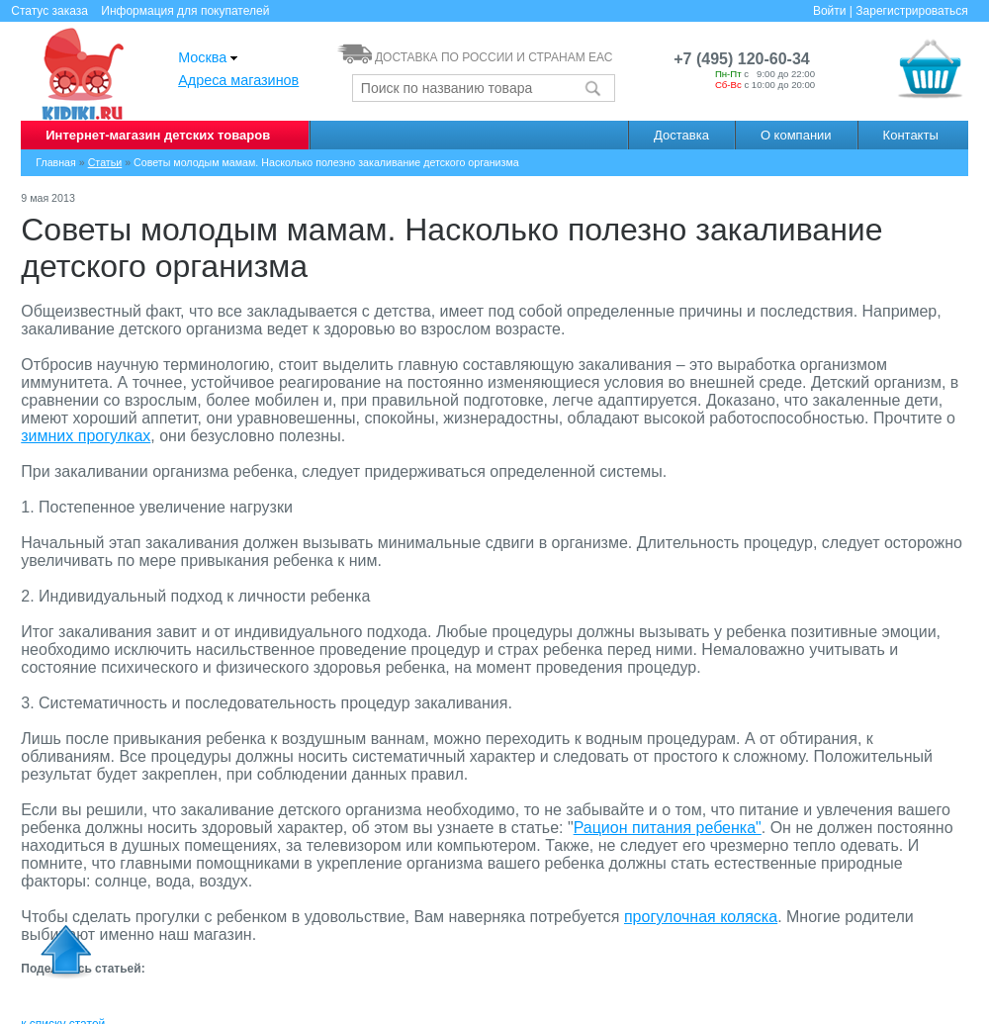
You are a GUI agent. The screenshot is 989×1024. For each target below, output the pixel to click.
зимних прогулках (85, 435)
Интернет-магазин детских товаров (157, 135)
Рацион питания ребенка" (668, 827)
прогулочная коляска (700, 916)
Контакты (911, 135)
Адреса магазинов (238, 80)
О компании (796, 135)
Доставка (681, 135)
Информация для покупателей (185, 11)
